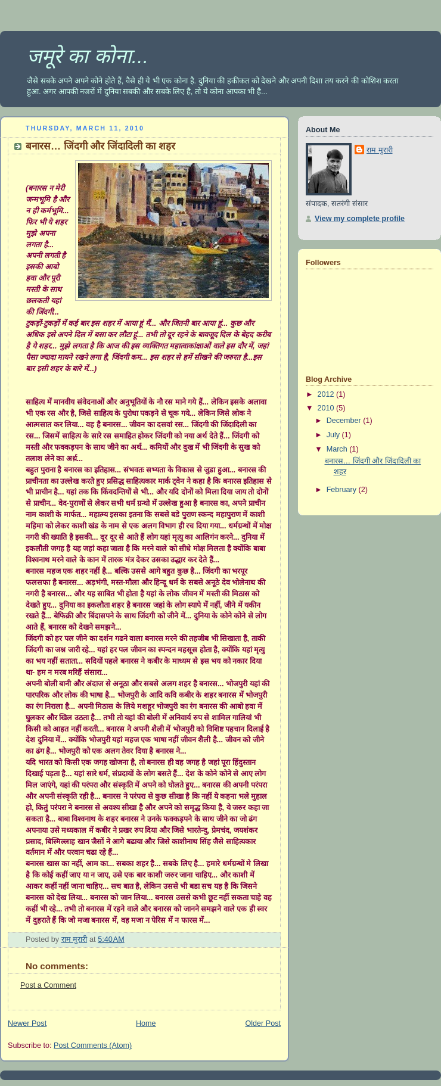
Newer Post (27, 1023)
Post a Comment (48, 985)
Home (146, 1023)
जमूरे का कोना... (87, 56)
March (338, 449)
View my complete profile (360, 218)
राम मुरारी (380, 150)
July (334, 435)
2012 (327, 394)
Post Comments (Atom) (93, 1045)
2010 (327, 408)
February (343, 490)
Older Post (263, 1023)
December (345, 420)
